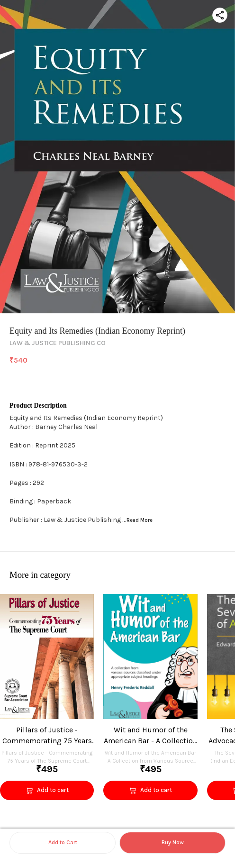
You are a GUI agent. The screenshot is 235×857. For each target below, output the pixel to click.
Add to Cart (62, 842)
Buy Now (173, 842)
